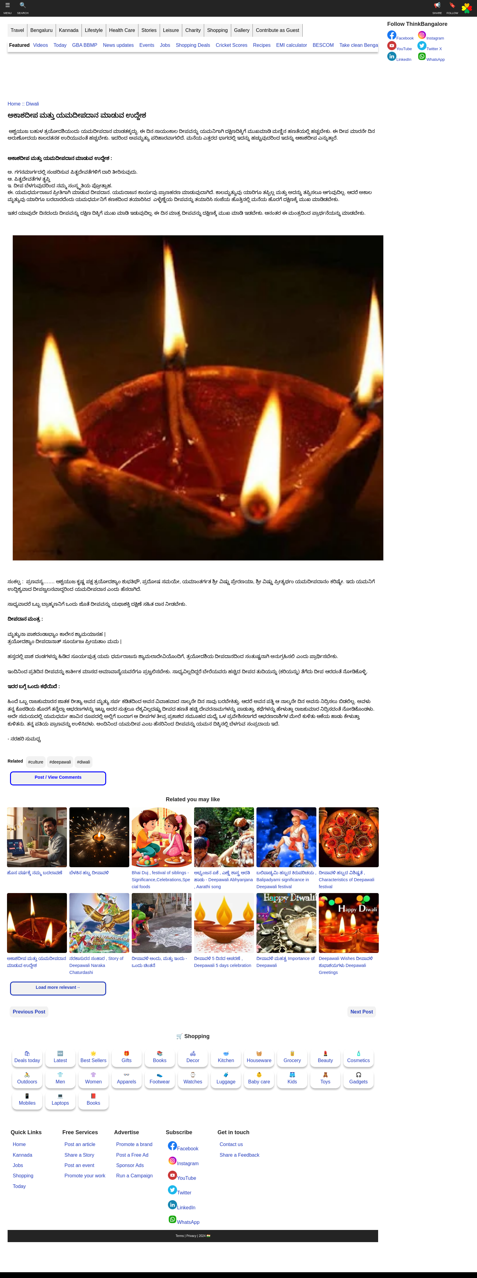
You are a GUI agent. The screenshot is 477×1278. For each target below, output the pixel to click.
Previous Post (29, 1011)
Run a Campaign (134, 1175)
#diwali (83, 762)
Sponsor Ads (130, 1165)
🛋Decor (193, 1057)
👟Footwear (160, 1078)
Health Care (122, 30)
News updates (118, 45)
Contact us (231, 1144)
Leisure (171, 30)
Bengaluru (41, 30)
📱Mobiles (27, 1099)
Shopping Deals (193, 45)
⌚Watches (192, 1078)
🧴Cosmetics (358, 1057)
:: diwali (30, 103)
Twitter (179, 1190)
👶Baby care (259, 1078)
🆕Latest (60, 1057)
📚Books (159, 1057)
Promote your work (84, 1175)
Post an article (79, 1144)
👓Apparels (126, 1078)
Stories (149, 30)
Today (60, 45)
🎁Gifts (127, 1057)
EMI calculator (291, 45)
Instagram (183, 1161)
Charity (193, 30)
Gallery (242, 30)
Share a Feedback (239, 1155)
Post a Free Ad (132, 1155)
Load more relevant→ (58, 987)
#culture (36, 762)
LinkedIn (182, 1205)
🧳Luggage (226, 1078)
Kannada (68, 30)
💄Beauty (325, 1057)
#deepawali (60, 762)
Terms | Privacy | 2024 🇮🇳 (193, 1236)
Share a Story (79, 1155)
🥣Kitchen (226, 1057)
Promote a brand (134, 1144)
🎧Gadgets (358, 1078)
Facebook (183, 1146)
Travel (17, 30)
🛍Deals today (27, 1057)
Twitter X (429, 46)
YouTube (182, 1176)
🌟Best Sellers (93, 1057)
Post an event (79, 1165)
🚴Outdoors (27, 1078)
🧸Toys (325, 1078)
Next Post (361, 1011)
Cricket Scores (231, 45)
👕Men (60, 1078)
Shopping (217, 30)
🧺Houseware (259, 1057)
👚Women (93, 1078)
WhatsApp (184, 1220)
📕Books (93, 1099)
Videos (40, 45)
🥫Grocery (292, 1057)
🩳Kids (292, 1078)
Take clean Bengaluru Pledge (371, 45)
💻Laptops (60, 1099)
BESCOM (323, 45)
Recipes (262, 45)
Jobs (165, 45)
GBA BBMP (84, 45)
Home (14, 103)
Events (146, 45)
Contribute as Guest (277, 30)
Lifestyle (94, 30)
